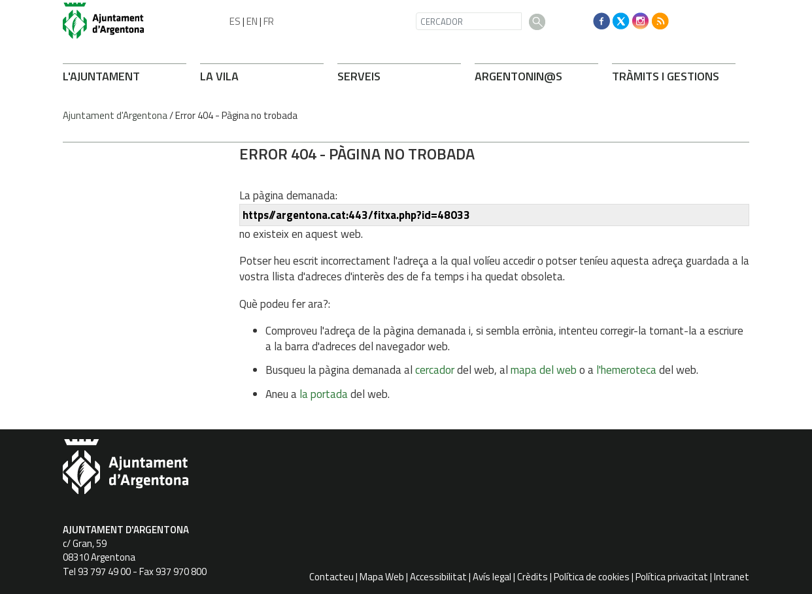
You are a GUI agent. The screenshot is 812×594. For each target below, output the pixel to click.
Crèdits (532, 576)
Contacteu (331, 576)
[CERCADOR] (469, 21)
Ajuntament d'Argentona (115, 115)
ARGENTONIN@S (518, 76)
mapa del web (544, 369)
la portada (323, 394)
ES (235, 21)
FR (268, 21)
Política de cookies (592, 576)
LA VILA (219, 76)
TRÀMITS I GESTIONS (665, 76)
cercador (434, 369)
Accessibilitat (438, 576)
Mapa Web (382, 576)
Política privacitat (671, 576)
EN (252, 21)
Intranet (731, 576)
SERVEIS (359, 76)
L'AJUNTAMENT (101, 76)
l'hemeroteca (626, 369)
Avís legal (492, 576)
